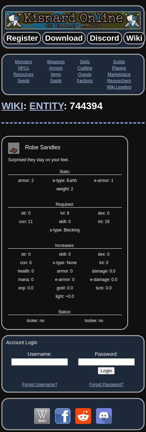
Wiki (12, 105)
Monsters (23, 61)
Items (56, 74)
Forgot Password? (106, 384)
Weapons (56, 61)
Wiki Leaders (119, 87)
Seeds (24, 80)
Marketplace (119, 74)
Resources (23, 74)
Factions (85, 80)
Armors (56, 68)
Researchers (119, 80)
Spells (56, 80)
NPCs (23, 68)
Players (119, 68)
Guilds (119, 61)
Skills (85, 61)
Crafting (84, 68)
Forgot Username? (39, 384)
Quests (84, 74)
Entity (46, 105)
